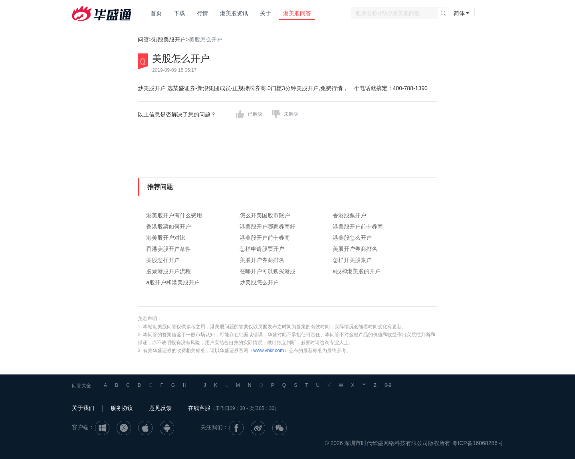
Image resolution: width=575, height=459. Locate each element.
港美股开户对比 (165, 237)
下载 (179, 13)
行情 (202, 13)
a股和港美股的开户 (357, 271)
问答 (143, 39)
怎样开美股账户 (352, 260)
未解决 (291, 114)
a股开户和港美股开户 (173, 282)
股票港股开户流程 (168, 271)
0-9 (388, 385)
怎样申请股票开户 (262, 249)
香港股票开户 (349, 215)
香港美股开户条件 (168, 249)
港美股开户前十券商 (358, 226)
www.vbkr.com (268, 350)
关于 (265, 13)
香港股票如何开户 (168, 226)
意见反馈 (160, 408)
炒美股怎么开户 (259, 282)
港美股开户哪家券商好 (267, 226)
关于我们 (83, 408)
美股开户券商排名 (355, 249)
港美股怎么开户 (352, 237)
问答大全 (81, 385)
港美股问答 (297, 13)
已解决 (255, 114)
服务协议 (122, 408)
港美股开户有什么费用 (174, 215)
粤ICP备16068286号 (477, 443)
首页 (156, 13)
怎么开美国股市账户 (265, 215)
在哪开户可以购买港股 (267, 271)
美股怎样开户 (163, 260)
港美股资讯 (234, 13)
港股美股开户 (169, 39)
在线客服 (199, 408)
